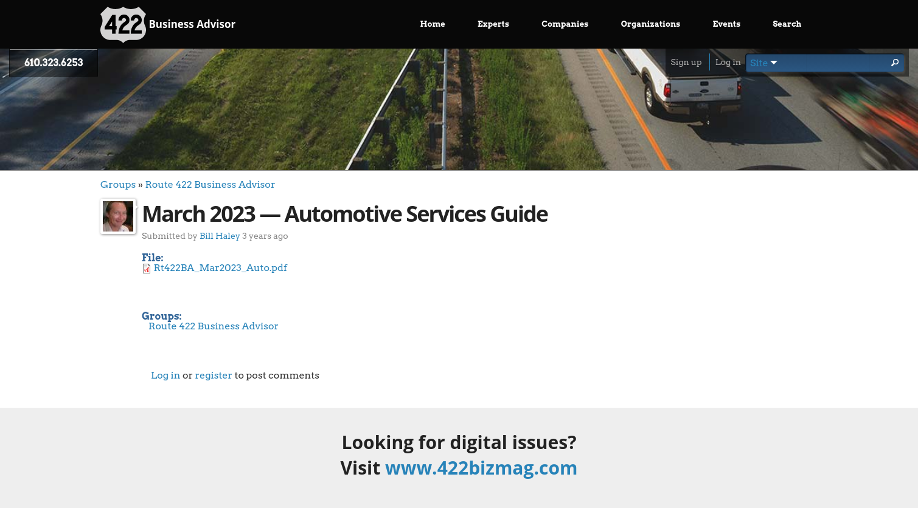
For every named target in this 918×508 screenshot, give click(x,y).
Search (787, 24)
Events (727, 24)
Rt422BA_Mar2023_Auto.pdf (220, 267)
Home (432, 24)
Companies (564, 24)
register (213, 375)
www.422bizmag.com (481, 467)
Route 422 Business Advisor (210, 184)
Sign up (685, 62)
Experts (493, 24)
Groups (118, 184)
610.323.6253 (53, 63)
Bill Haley (220, 235)
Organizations (651, 24)
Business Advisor (167, 25)
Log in (728, 62)
